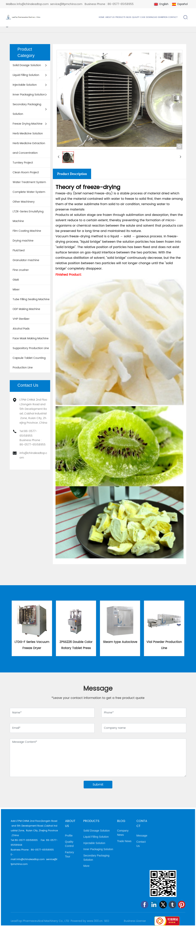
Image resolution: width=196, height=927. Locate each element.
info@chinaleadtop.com (33, 4)
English (163, 4)
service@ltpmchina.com (66, 4)
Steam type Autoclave (120, 641)
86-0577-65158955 (121, 4)
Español (182, 4)
